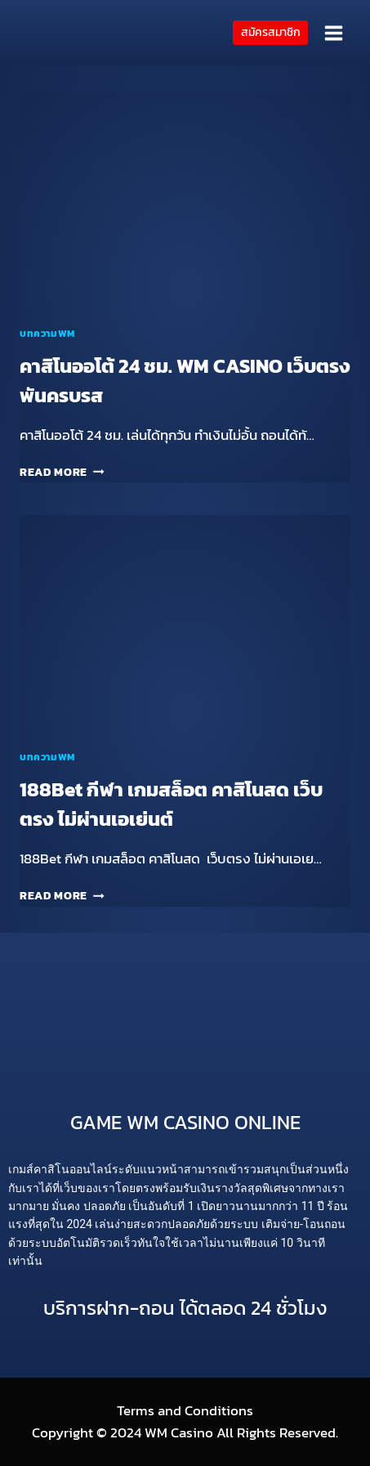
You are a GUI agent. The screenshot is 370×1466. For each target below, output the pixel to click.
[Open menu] (333, 32)
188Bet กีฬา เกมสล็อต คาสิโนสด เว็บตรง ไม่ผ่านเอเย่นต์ (171, 804)
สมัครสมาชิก (271, 32)
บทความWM (47, 333)
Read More (62, 472)
